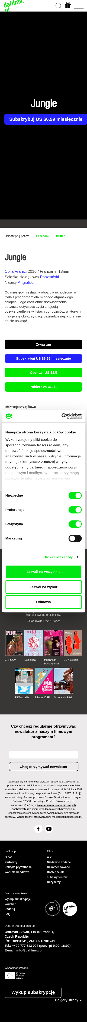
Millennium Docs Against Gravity (51, 661)
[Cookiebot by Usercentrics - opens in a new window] (62, 416)
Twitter (60, 236)
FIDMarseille (22, 697)
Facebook (42, 236)
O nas (8, 857)
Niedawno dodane (59, 862)
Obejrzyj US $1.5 (43, 372)
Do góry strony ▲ (68, 1000)
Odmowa (43, 602)
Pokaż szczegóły (59, 557)
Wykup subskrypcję (33, 992)
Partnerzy (11, 862)
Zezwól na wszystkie (44, 572)
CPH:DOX (10, 659)
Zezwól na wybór (43, 587)
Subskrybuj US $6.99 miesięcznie (43, 358)
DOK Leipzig (71, 659)
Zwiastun (43, 344)
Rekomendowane (58, 867)
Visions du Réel (63, 697)
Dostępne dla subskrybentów (57, 875)
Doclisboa (29, 659)
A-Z (49, 857)
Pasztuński (49, 277)
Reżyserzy (54, 882)
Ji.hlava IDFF (42, 697)
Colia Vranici (16, 271)
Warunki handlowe (17, 872)
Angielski (26, 282)
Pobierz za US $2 (43, 387)
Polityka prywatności (18, 867)
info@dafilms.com (30, 950)
